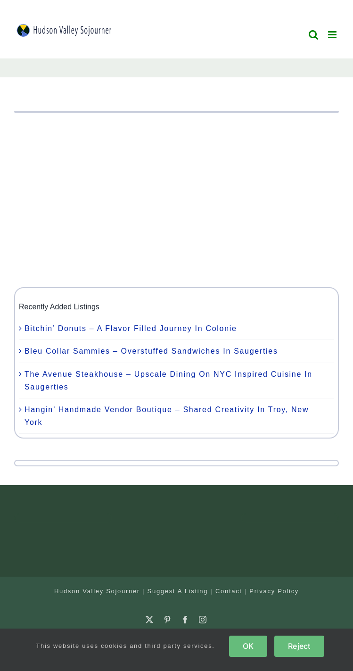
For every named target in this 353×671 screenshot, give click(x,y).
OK (248, 646)
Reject (299, 646)
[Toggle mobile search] (314, 35)
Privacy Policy (274, 591)
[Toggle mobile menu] (333, 35)
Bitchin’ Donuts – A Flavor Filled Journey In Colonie (131, 328)
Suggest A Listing (178, 591)
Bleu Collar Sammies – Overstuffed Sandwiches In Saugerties (151, 351)
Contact (228, 591)
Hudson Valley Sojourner (97, 591)
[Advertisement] (176, 200)
